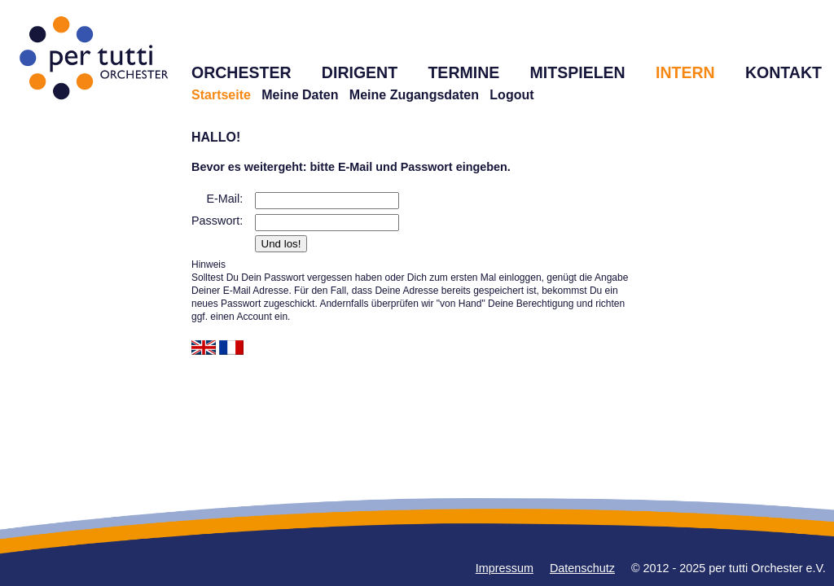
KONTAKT (783, 72)
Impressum (504, 568)
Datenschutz (582, 568)
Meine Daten (299, 95)
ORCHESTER (241, 72)
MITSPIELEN (578, 72)
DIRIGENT (359, 72)
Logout (511, 95)
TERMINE (463, 72)
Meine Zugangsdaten (414, 95)
